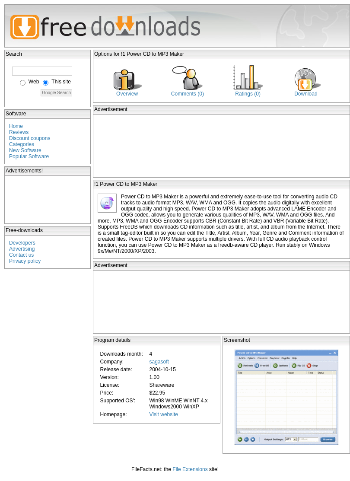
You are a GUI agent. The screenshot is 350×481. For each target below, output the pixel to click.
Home (16, 126)
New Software (25, 150)
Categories (21, 144)
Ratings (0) (248, 94)
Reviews (19, 132)
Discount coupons (29, 138)
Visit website (163, 414)
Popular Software (29, 156)
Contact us (21, 255)
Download (305, 94)
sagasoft (159, 362)
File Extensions (189, 469)
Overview (127, 94)
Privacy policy (25, 261)
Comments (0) (187, 94)
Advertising (22, 249)
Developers (22, 243)
